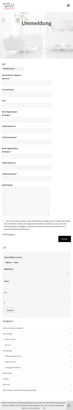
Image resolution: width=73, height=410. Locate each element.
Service (8, 324)
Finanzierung (10, 318)
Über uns (6, 363)
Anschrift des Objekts (11, 54)
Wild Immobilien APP (13, 335)
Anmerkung (25, 180)
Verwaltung (7, 329)
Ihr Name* (26, 98)
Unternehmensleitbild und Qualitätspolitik (19, 369)
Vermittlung (7, 312)
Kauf (16, 241)
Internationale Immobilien (13, 307)
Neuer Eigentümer (10, 127)
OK (44, 408)
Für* (13, 47)
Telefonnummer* (26, 120)
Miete (8, 241)
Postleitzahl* (26, 72)
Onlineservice (10, 340)
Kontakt (6, 357)
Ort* (26, 83)
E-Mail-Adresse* (26, 109)
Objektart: (9, 248)
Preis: (6, 260)
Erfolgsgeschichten (13, 346)
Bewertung (7, 352)
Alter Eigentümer (9, 90)
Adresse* (26, 61)
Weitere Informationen (31, 408)
